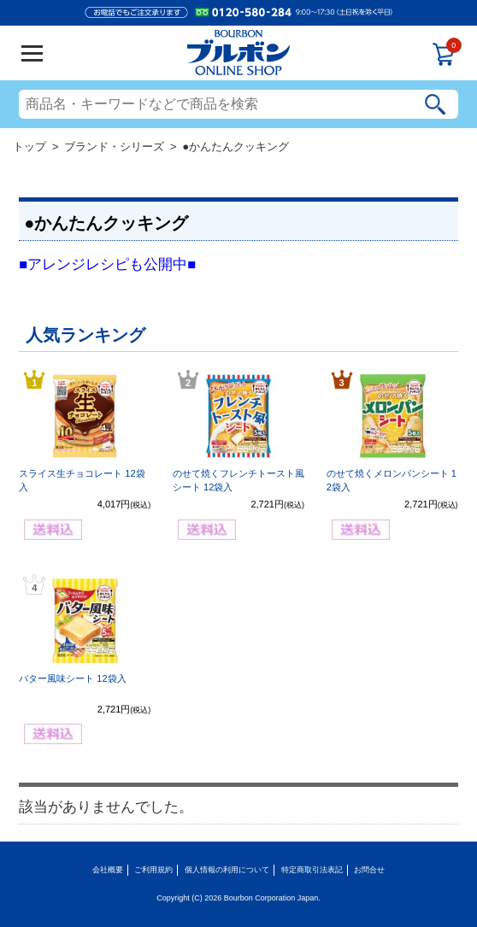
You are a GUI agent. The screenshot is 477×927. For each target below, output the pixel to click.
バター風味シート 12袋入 (72, 678)
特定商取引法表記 (312, 869)
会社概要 (107, 869)
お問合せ (369, 869)
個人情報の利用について (227, 869)
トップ (29, 146)
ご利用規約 (153, 869)
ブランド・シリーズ (114, 146)
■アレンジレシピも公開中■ (107, 264)
